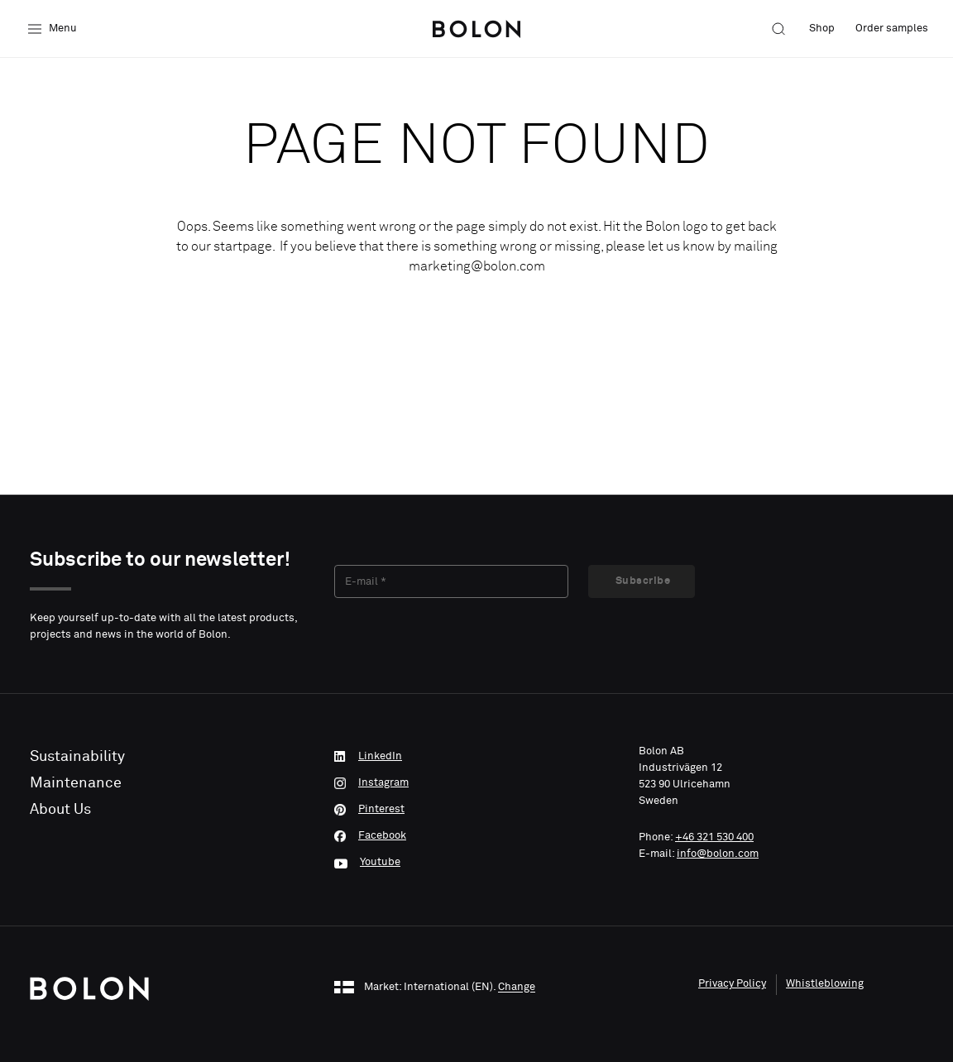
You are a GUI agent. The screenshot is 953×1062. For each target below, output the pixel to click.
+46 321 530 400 (714, 837)
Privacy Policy (732, 983)
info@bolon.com (718, 854)
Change (516, 988)
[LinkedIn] (476, 757)
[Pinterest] (476, 809)
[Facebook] (476, 836)
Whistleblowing (825, 983)
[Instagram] (476, 783)
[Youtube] (476, 862)
